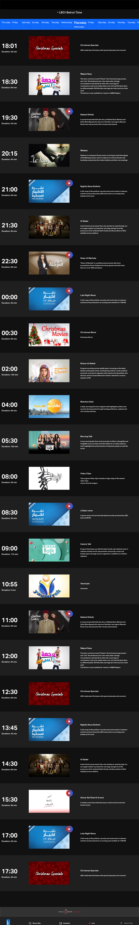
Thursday (6, 23)
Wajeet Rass (86, 74)
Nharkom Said (86, 402)
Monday (44, 23)
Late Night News (88, 295)
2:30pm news (86, 511)
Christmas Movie (88, 332)
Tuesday (53, 23)
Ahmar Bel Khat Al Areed (92, 798)
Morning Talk (86, 437)
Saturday (25, 23)
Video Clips (85, 474)
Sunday (34, 23)
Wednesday (64, 23)
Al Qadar (84, 221)
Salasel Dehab (87, 115)
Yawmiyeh (85, 584)
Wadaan (84, 151)
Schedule (66, 923)
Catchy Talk (85, 544)
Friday (15, 23)
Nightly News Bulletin (90, 186)
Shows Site (37, 923)
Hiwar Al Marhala (88, 258)
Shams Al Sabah (87, 364)
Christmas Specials (89, 45)
